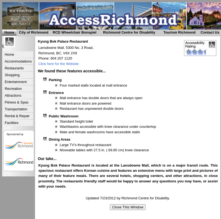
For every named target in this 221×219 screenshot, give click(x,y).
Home (9, 32)
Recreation (13, 89)
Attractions (13, 95)
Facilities (11, 123)
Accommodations (18, 61)
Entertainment (16, 82)
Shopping (12, 75)
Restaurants (14, 68)
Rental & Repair (17, 116)
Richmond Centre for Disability (126, 33)
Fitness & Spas (16, 102)
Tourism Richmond (178, 33)
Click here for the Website (58, 64)
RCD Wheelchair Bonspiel (73, 33)
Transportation (16, 109)
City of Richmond (32, 33)
